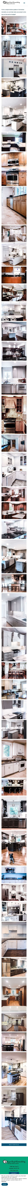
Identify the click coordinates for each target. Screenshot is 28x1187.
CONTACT (14, 1173)
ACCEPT (4, 1184)
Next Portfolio (14, 1144)
